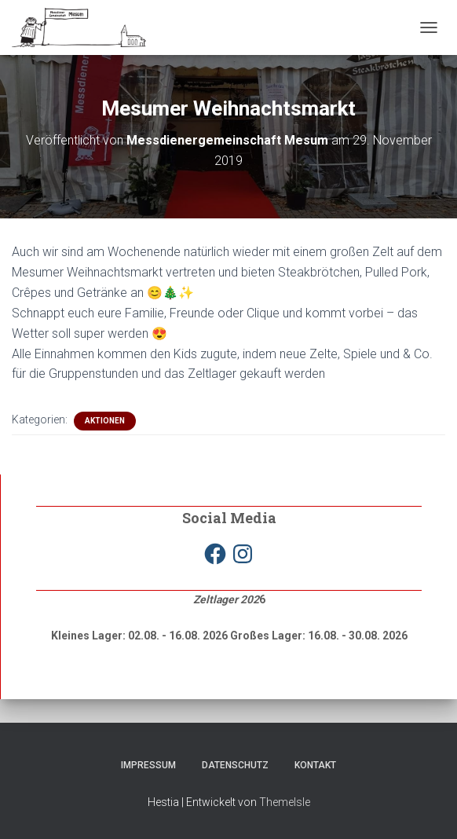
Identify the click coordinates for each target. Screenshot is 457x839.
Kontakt (315, 765)
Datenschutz (235, 765)
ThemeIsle (284, 802)
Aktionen (105, 420)
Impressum (148, 765)
